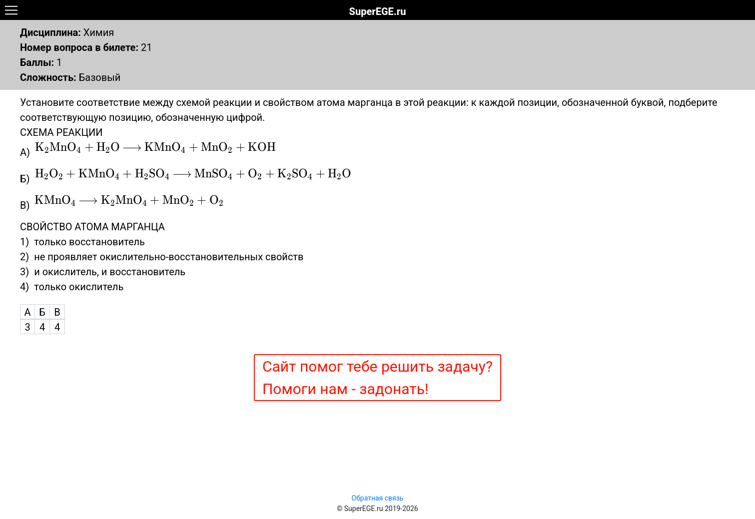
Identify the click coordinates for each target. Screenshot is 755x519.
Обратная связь (378, 498)
